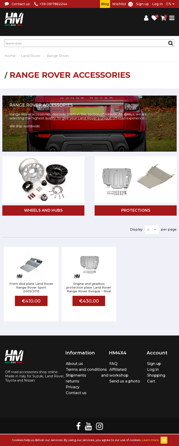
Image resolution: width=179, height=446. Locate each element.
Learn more (150, 440)
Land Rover (31, 56)
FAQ (113, 363)
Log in (157, 4)
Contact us (76, 393)
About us (74, 363)
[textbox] (89, 43)
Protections (135, 210)
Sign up (142, 4)
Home (10, 56)
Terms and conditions (86, 369)
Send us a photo (124, 381)
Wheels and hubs (43, 210)
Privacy (72, 387)
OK (164, 440)
